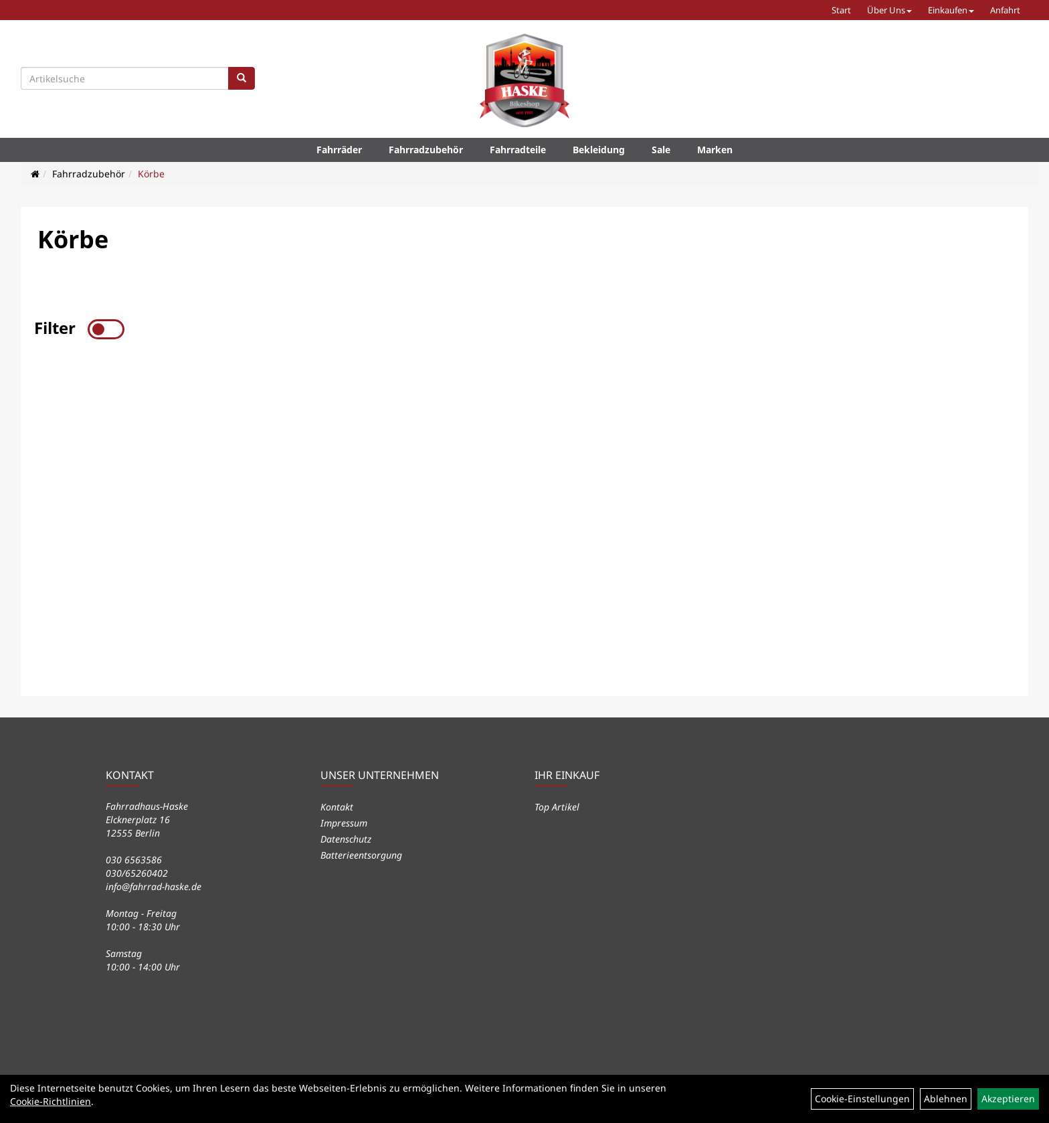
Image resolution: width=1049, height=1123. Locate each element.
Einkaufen (951, 10)
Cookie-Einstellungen (862, 1098)
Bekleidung (599, 149)
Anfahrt (1005, 10)
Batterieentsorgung (361, 855)
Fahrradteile (518, 149)
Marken (715, 149)
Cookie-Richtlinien (50, 1101)
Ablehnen (945, 1098)
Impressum (343, 822)
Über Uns (889, 10)
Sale (661, 149)
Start (841, 10)
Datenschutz (345, 839)
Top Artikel (557, 806)
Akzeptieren (1008, 1098)
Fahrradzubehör (426, 149)
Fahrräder (339, 149)
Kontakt (336, 806)
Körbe (151, 173)
